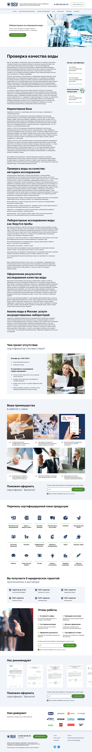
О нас (53, 11)
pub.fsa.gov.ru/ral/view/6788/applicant (77, 84)
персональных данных (69, 493)
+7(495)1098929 (47, 620)
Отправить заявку (78, 489)
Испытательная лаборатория (27, 11)
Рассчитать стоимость (17, 35)
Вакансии (69, 11)
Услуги (15, 11)
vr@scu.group (21, 737)
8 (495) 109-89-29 (24, 736)
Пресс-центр (60, 11)
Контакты (76, 11)
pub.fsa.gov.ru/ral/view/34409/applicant (77, 102)
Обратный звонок (78, 4)
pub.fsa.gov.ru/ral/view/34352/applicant (77, 73)
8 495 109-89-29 (61, 4)
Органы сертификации (43, 11)
